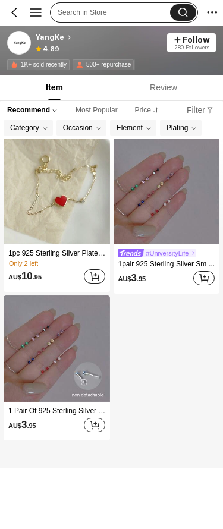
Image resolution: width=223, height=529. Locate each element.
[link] (20, 43)
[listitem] (57, 215)
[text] (25, 276)
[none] (14, 65)
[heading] (98, 37)
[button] (183, 12)
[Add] (94, 276)
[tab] (53, 87)
